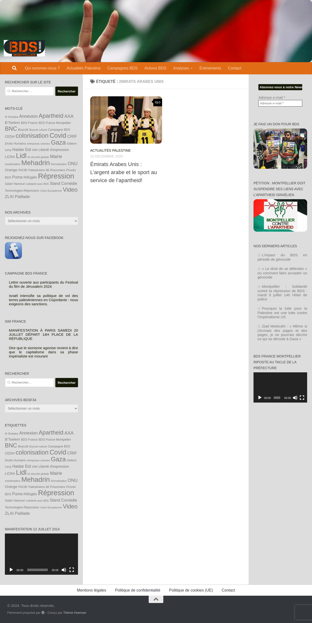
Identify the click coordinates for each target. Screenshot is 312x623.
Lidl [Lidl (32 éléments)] (21, 155)
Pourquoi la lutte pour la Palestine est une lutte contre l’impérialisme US (282, 312)
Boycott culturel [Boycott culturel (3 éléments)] (38, 129)
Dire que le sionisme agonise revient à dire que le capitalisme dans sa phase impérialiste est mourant (43, 352)
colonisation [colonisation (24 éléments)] (32, 135)
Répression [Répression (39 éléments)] (56, 176)
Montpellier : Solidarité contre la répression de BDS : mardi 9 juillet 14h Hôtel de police (282, 292)
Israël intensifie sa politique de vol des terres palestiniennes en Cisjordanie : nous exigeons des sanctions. (43, 300)
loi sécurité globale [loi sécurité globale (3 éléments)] (38, 157)
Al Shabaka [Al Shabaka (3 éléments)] (11, 116)
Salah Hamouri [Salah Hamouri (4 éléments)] (15, 184)
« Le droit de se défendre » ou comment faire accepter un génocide (282, 273)
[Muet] (63, 569)
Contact (234, 68)
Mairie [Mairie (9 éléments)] (56, 156)
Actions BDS (155, 68)
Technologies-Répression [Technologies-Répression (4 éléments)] (22, 190)
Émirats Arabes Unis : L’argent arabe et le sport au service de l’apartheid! (123, 172)
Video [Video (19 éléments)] (70, 190)
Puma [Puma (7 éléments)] (17, 177)
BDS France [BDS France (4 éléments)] (29, 123)
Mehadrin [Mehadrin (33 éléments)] (35, 163)
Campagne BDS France (26, 273)
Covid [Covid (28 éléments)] (57, 135)
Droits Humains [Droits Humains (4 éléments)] (15, 143)
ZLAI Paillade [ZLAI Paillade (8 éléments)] (17, 196)
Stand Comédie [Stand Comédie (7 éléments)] (63, 183)
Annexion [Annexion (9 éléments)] (28, 116)
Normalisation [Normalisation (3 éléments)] (59, 164)
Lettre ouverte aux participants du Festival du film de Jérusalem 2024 (43, 284)
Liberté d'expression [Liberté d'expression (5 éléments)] (54, 150)
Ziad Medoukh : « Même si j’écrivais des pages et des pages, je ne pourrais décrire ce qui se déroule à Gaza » (282, 332)
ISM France (15, 321)
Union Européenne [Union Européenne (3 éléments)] (51, 190)
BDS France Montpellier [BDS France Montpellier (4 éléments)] (55, 123)
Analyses (181, 68)
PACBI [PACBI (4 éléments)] (22, 170)
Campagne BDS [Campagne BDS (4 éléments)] (59, 129)
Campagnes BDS (122, 68)
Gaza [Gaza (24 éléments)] (58, 142)
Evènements (210, 68)
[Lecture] (11, 569)
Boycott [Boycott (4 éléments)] (23, 129)
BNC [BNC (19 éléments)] (11, 129)
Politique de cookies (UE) (191, 590)
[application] (41, 554)
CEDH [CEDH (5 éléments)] (10, 136)
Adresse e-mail (271, 97)
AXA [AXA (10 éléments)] (69, 116)
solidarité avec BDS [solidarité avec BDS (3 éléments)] (37, 183)
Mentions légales (91, 590)
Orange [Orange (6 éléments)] (11, 170)
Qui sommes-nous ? (42, 68)
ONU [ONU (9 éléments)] (73, 163)
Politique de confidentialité (137, 590)
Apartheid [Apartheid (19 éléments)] (51, 116)
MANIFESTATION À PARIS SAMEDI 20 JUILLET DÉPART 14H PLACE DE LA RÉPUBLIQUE (43, 334)
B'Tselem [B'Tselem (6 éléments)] (12, 122)
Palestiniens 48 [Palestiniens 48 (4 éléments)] (38, 170)
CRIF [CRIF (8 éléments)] (72, 136)
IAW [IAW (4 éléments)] (35, 150)
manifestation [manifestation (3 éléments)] (12, 164)
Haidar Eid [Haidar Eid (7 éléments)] (21, 149)
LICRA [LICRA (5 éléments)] (10, 157)
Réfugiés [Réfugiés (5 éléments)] (30, 177)
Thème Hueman (74, 612)
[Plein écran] (71, 569)
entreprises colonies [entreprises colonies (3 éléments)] (38, 143)
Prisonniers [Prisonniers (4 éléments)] (57, 170)
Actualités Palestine (84, 68)
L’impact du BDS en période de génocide (282, 257)
